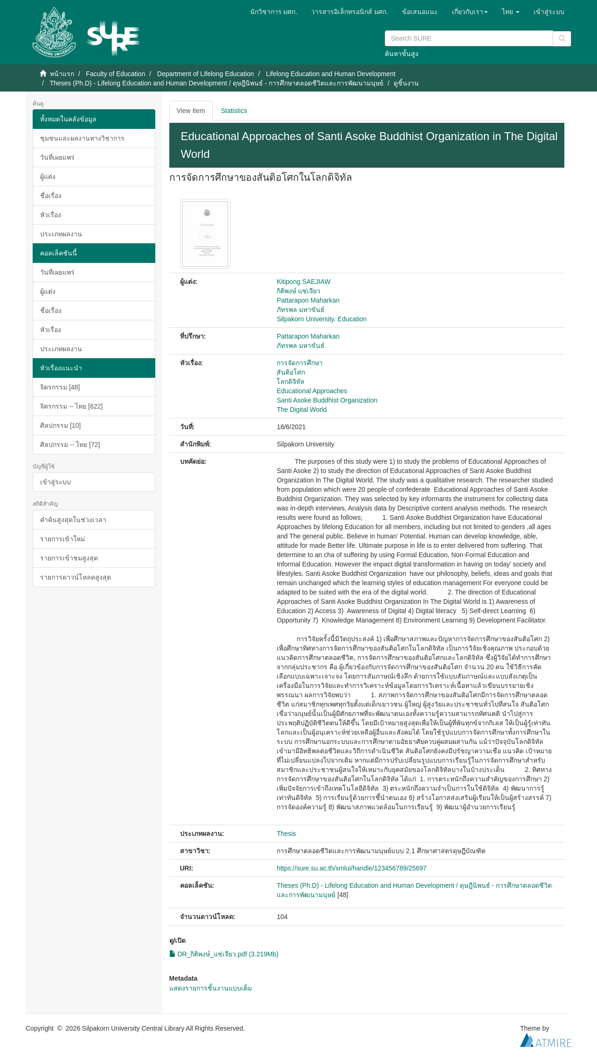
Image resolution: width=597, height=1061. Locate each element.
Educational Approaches (312, 391)
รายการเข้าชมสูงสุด (69, 558)
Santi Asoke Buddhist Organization (327, 400)
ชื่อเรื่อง (51, 195)
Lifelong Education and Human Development (331, 74)
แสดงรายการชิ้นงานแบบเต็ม (210, 988)
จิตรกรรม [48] (60, 387)
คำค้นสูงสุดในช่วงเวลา (73, 519)
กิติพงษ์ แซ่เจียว (298, 291)
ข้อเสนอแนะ (420, 11)
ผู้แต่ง (48, 176)
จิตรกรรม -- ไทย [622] (71, 406)
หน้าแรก (62, 74)
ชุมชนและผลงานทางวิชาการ (82, 138)
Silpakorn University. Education (322, 319)
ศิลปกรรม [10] (60, 425)
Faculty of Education (115, 74)
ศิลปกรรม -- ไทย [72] (70, 444)
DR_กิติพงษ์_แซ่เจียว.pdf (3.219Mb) (224, 954)
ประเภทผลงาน (61, 234)
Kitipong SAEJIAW (303, 281)
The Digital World (301, 409)
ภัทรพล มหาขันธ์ (301, 309)
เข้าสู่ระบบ (55, 482)
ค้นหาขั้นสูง (401, 53)
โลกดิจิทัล (291, 381)
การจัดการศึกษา (300, 363)
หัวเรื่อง (50, 215)
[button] (470, 11)
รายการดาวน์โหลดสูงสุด (75, 577)
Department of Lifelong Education (205, 74)
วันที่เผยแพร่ (57, 157)
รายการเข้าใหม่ (62, 539)
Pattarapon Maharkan (308, 300)
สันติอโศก (291, 372)
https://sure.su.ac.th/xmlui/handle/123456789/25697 (351, 868)
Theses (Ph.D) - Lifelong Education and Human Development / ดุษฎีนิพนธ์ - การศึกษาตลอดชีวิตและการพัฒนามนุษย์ (216, 83)
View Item (191, 110)
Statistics (234, 110)
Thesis (286, 833)
